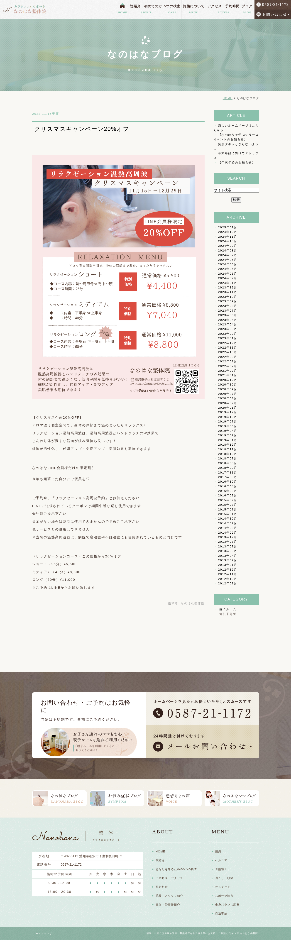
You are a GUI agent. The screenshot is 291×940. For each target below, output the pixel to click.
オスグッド (222, 887)
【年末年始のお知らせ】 (236, 162)
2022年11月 (227, 347)
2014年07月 (227, 523)
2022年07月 (227, 366)
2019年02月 (227, 435)
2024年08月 (227, 250)
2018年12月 (227, 444)
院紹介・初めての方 (146, 9)
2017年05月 (227, 477)
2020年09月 (227, 389)
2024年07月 (227, 255)
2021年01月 (227, 375)
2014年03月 (227, 528)
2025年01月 (227, 227)
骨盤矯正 (221, 869)
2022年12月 (227, 343)
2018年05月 (227, 463)
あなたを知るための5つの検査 (176, 869)
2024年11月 (227, 236)
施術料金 (162, 887)
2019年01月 (227, 440)
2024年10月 (227, 241)
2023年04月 (227, 324)
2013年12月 (227, 537)
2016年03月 (227, 491)
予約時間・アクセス (169, 878)
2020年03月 (227, 398)
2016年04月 (227, 486)
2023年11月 (227, 292)
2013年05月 (227, 551)
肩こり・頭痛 (224, 878)
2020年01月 (227, 407)
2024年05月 (227, 264)
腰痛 (218, 851)
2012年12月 (227, 569)
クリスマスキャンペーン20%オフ (81, 129)
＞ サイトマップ (42, 934)
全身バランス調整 (227, 904)
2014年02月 (227, 532)
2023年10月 (227, 296)
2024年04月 (227, 269)
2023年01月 (227, 338)
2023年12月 (227, 287)
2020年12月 (227, 380)
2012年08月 (227, 583)
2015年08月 (227, 504)
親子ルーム (227, 609)
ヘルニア (221, 860)
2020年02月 (227, 403)
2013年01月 (227, 564)
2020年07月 (227, 394)
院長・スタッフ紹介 (169, 895)
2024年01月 (227, 283)
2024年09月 (227, 245)
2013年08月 (227, 541)
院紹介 (160, 860)
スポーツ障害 (224, 895)
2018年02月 (227, 467)
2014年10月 (227, 518)
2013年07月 (227, 546)
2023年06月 (227, 315)
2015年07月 (227, 509)
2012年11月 (227, 574)
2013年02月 (227, 560)
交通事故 (221, 913)
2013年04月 (227, 555)
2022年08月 (227, 361)
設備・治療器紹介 (168, 904)
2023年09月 (227, 301)
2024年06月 (227, 259)
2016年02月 (227, 495)
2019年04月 (227, 430)
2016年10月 (227, 481)
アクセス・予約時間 (223, 9)
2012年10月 (227, 579)
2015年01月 (227, 514)
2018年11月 (227, 449)
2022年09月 (227, 357)
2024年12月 (227, 232)
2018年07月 (227, 458)
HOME (122, 12)
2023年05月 (227, 320)
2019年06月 (227, 426)
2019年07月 (227, 421)
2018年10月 (227, 454)
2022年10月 (227, 352)
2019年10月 (227, 417)
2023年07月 (227, 310)
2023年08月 (227, 306)
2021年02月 (227, 370)
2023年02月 (227, 333)
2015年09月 (227, 500)
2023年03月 (227, 329)
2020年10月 (227, 384)
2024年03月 (227, 273)
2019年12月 (227, 412)
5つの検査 (172, 9)
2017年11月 (227, 472)
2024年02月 (227, 278)
